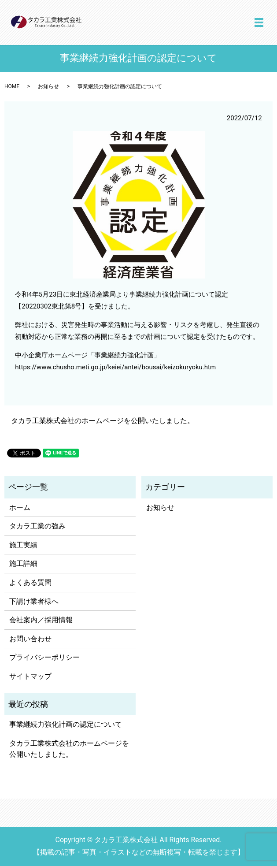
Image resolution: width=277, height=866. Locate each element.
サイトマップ (30, 676)
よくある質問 (30, 582)
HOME (11, 86)
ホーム (19, 507)
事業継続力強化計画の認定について (65, 724)
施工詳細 (23, 563)
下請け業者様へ (34, 601)
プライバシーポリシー (44, 657)
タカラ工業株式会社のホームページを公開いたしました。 (102, 420)
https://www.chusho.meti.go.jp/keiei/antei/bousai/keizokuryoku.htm (115, 367)
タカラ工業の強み (37, 526)
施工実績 (23, 545)
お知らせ (48, 86)
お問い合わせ (30, 639)
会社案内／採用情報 (41, 620)
